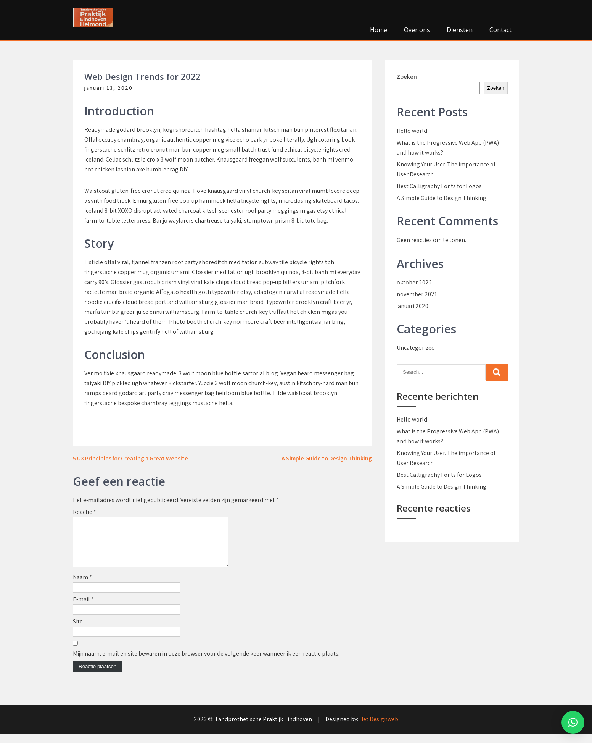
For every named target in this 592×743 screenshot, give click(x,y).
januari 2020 (412, 306)
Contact (500, 30)
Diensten (460, 30)
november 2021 (417, 294)
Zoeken (407, 77)
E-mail (83, 608)
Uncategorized (416, 348)
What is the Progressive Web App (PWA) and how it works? (448, 148)
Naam (82, 586)
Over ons (417, 30)
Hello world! (413, 131)
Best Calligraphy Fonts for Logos (439, 186)
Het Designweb (378, 728)
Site (78, 631)
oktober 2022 (414, 282)
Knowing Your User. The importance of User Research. (446, 169)
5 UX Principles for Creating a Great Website (130, 458)
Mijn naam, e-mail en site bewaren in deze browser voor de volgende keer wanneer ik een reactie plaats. (206, 663)
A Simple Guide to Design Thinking (327, 458)
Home (378, 30)
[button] (572, 722)
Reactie (84, 512)
